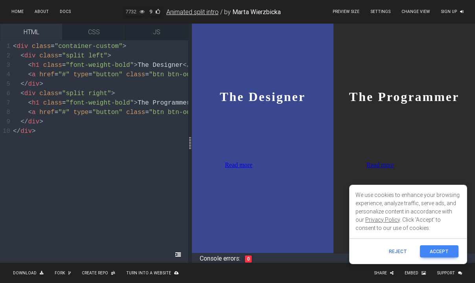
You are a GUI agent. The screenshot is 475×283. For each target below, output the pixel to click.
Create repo (98, 273)
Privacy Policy (382, 219)
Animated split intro (192, 12)
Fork (63, 273)
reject (398, 251)
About (42, 11)
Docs (65, 11)
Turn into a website (152, 273)
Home (17, 11)
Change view (415, 11)
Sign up (452, 11)
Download (28, 273)
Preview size (346, 11)
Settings (380, 11)
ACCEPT (439, 251)
